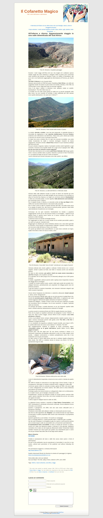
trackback (51, 471)
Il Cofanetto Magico (39, 11)
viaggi (54, 463)
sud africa (49, 463)
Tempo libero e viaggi (35, 470)
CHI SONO (31, 436)
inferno (34, 463)
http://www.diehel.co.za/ (35, 450)
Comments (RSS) (55, 513)
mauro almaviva (40, 463)
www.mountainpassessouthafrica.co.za (39, 455)
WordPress (61, 512)
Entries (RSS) (46, 513)
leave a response (43, 471)
